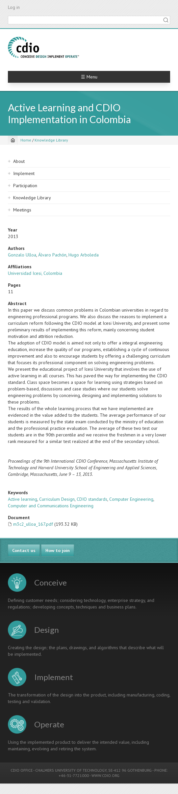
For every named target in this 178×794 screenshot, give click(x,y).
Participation (25, 185)
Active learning (22, 499)
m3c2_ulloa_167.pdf (33, 524)
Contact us (24, 550)
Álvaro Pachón (52, 255)
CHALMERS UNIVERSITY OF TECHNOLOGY (71, 770)
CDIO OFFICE (22, 770)
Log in (14, 7)
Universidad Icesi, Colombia (35, 273)
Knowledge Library (51, 140)
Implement (24, 173)
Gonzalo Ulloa (22, 255)
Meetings (22, 210)
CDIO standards (92, 499)
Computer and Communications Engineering (50, 506)
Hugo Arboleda (83, 255)
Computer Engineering (131, 499)
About (19, 161)
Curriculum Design (57, 499)
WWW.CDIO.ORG (105, 775)
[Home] (13, 140)
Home (25, 140)
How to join (57, 550)
